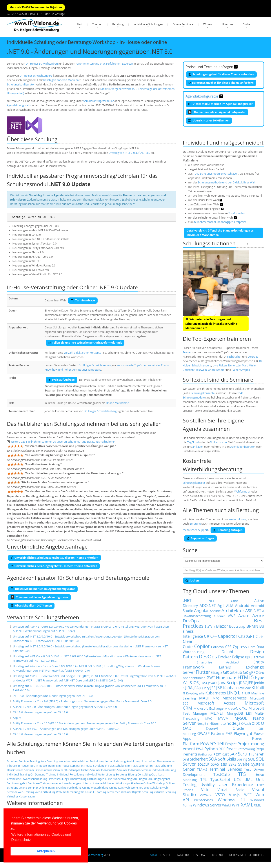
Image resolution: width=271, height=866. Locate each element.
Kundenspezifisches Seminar (82, 770)
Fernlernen (113, 792)
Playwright (243, 733)
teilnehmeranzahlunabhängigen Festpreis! (220, 222)
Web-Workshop (133, 788)
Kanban (230, 687)
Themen (97, 24)
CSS (228, 646)
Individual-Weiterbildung (100, 774)
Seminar (24, 761)
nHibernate (216, 723)
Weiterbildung (80, 761)
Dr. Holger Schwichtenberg (42, 63)
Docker (224, 656)
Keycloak (244, 688)
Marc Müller (249, 365)
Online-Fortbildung (69, 788)
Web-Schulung (153, 788)
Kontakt (217, 855)
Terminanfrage (83, 300)
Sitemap (201, 855)
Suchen (192, 580)
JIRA (189, 687)
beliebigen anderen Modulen (61, 80)
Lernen (109, 761)
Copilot (202, 646)
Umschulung (148, 761)
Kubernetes (215, 693)
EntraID (225, 667)
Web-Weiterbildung (68, 792)
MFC (216, 698)
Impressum (236, 855)
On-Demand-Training (43, 774)
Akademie (137, 783)
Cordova (217, 647)
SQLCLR (203, 764)
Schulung (12, 761)
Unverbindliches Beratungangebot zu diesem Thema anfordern (54, 566)
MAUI (204, 698)
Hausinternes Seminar (20, 770)
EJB (247, 657)
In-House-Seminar (69, 766)
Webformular (242, 491)
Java (203, 682)
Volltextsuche (218, 442)
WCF (247, 794)
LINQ (232, 693)
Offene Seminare (183, 24)
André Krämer (217, 370)
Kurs (43, 761)
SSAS (215, 764)
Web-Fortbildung (45, 792)
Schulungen (140, 779)
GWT (211, 677)
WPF (236, 805)
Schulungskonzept (194, 483)
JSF (212, 687)
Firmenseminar (166, 761)
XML (257, 805)
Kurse (108, 779)
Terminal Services (225, 769)
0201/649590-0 (20, 14)
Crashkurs (157, 774)
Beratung (118, 24)
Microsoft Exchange (208, 708)
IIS (189, 682)
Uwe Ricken (220, 365)
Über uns (227, 24)
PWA (200, 748)
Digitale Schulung (142, 792)
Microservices (234, 698)
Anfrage (60, 14)
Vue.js (234, 794)
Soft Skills (227, 759)
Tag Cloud (183, 855)
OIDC (256, 723)
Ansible (215, 611)
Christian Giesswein (195, 370)
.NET (187, 600)
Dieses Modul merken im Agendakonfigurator (220, 104)
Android (242, 605)
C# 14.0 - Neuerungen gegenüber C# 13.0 (40, 734)
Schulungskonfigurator (21, 84)
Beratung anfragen (227, 530)
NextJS (201, 723)
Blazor (222, 626)
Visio (205, 789)
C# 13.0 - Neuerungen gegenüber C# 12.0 (40, 712)
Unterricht (88, 783)
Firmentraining (77, 779)
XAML (247, 804)
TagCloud (193, 442)
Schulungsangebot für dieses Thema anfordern (221, 74)
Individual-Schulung (164, 770)
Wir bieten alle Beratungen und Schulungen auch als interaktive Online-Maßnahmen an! (212, 323)
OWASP (203, 733)
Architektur (233, 610)
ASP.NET (253, 610)
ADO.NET (208, 605)
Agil (221, 605)
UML (248, 779)
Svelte (244, 764)
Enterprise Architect (218, 662)
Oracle (238, 728)
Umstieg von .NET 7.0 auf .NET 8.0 (129, 153)
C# (206, 636)
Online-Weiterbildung (95, 788)
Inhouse (12, 766)
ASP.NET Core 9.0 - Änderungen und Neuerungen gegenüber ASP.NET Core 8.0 (65, 707)
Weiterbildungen (105, 783)
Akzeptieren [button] (46, 851)
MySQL (241, 718)
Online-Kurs (116, 788)
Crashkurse (14, 779)
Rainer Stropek (241, 370)
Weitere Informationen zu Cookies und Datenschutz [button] (41, 837)
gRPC (253, 672)
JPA (196, 687)
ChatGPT (246, 636)
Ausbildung (133, 761)
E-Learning (99, 792)
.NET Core (223, 600)
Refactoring (246, 749)
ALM (229, 605)
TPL (203, 779)
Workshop (65, 761)
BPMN (252, 626)
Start (79, 24)
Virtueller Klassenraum (21, 796)
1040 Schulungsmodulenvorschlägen (215, 174)
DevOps (208, 656)
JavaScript (228, 682)
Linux (244, 692)
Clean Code (188, 643)
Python (211, 748)
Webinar (126, 792)
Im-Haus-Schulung (160, 766)
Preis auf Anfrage (61, 380)
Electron (257, 657)
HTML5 (246, 677)
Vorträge (253, 357)
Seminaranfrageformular (98, 101)
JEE (250, 682)
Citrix (260, 636)
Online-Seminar (28, 788)
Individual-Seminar (139, 770)
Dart (251, 647)
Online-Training (48, 788)
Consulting (144, 774)
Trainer (187, 352)
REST (217, 754)
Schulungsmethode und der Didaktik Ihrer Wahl (227, 182)
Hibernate (226, 677)
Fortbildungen (95, 779)
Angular (201, 610)
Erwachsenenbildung (34, 779)
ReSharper (205, 754)
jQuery (204, 688)
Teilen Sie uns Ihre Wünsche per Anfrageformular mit (85, 342)
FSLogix (216, 672)
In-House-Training (47, 766)
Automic (219, 616)
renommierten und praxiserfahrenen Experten (104, 63)
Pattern (217, 733)
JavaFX (213, 683)
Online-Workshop (154, 783)
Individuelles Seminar (114, 770)
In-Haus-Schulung (116, 766)
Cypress (240, 646)
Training (35, 761)
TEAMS (202, 769)
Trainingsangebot (51, 783)
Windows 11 (231, 799)
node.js (233, 723)
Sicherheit (199, 759)
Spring (242, 759)
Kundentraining (122, 779)
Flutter (203, 672)
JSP (219, 687)
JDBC (243, 682)
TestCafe (221, 774)
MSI (248, 713)
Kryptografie (195, 693)
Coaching (52, 761)
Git (226, 672)
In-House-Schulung (92, 766)
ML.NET (217, 713)
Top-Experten (237, 213)
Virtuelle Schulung (165, 792)
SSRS (232, 764)
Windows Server (207, 805)
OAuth (246, 723)
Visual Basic (231, 789)
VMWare (205, 795)
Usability (208, 784)
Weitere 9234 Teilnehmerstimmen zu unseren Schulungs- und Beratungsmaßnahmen (61, 442)
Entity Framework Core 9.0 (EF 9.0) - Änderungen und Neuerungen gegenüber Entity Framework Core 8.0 (82, 701)
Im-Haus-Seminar (138, 766)
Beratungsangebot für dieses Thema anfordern (221, 83)
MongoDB (235, 713)
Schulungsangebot (158, 779)
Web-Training (26, 792)
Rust (225, 754)
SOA (212, 759)
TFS (242, 774)
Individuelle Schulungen (148, 24)
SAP (233, 754)
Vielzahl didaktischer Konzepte (82, 353)
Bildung (132, 774)
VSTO (220, 794)
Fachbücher (234, 357)
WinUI (226, 805)
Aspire (17, 718)
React (231, 748)
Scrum (245, 753)
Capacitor (227, 636)
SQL (251, 759)
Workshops (123, 783)
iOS (196, 682)
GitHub (235, 672)
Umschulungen (71, 783)
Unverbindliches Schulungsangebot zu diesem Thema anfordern (54, 558)
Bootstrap (237, 626)
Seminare (34, 783)
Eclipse (238, 656)
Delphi (227, 651)
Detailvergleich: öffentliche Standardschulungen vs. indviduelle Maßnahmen (221, 233)
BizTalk (210, 626)
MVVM (223, 718)
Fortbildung (97, 761)
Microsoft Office (236, 708)
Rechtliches (256, 855)
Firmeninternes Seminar (50, 770)
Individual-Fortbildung (70, 774)
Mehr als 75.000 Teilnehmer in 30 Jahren (36, 7)
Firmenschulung (58, 779)
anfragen (197, 447)
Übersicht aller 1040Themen (209, 120)
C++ (213, 636)
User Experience (236, 784)
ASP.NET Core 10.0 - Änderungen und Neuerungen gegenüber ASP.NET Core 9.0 (65, 729)
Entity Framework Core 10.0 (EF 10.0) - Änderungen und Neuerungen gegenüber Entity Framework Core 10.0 (84, 723)
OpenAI (212, 728)
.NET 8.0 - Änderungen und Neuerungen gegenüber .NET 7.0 (53, 696)
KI (253, 687)
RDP (222, 748)
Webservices (203, 800)
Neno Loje (234, 365)
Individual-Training (18, 774)
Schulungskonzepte (203, 393)
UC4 (237, 779)
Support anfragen (200, 538)
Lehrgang (119, 761)
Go (246, 672)
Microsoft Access (216, 703)
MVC (208, 718)
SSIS (224, 764)
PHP (229, 733)
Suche (247, 24)
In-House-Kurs (26, 766)
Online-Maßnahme (117, 403)
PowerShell (212, 743)
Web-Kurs (86, 792)
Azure (243, 615)
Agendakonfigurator (19, 105)
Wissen (207, 24)
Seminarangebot (17, 783)
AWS (231, 615)
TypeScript (220, 779)
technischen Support (195, 530)
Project (230, 743)
